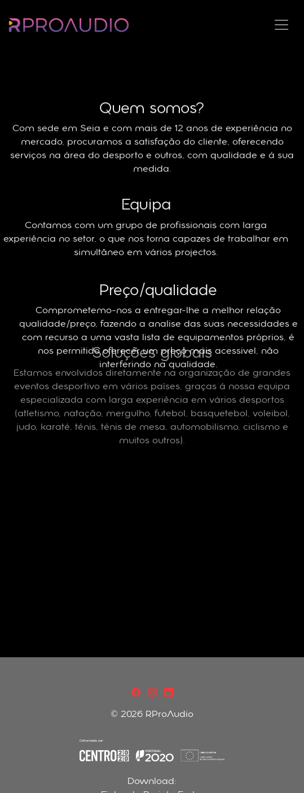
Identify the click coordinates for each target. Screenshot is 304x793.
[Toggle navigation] (281, 25)
